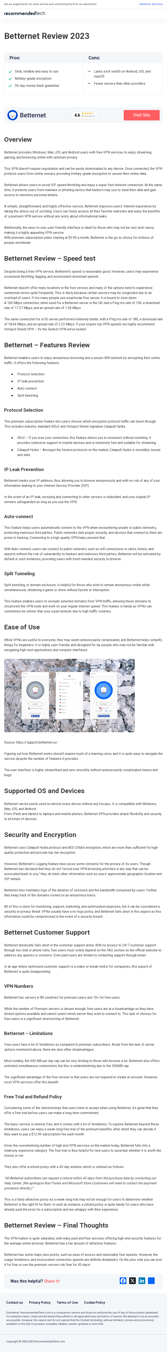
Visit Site (140, 115)
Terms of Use (67, 1303)
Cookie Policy (94, 1303)
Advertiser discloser (151, 4)
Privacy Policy (40, 1303)
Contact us (14, 1303)
